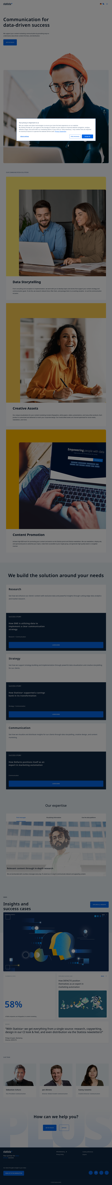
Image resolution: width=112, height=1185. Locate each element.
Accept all (87, 136)
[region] (56, 130)
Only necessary (75, 136)
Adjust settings (24, 136)
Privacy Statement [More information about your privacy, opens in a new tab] (60, 131)
